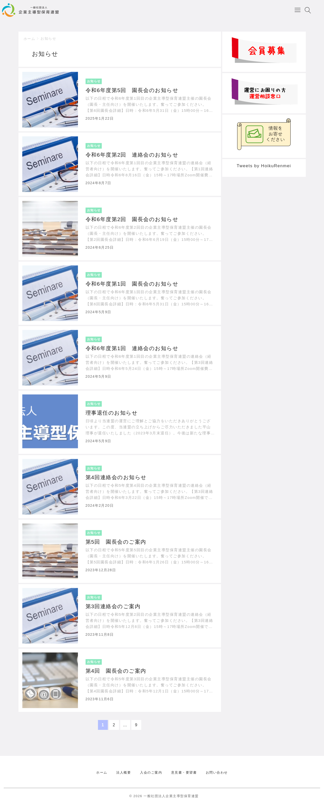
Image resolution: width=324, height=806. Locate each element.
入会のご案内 (151, 772)
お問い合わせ (217, 772)
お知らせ (48, 38)
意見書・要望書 (184, 772)
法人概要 (123, 772)
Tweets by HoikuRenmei (264, 165)
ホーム (29, 39)
